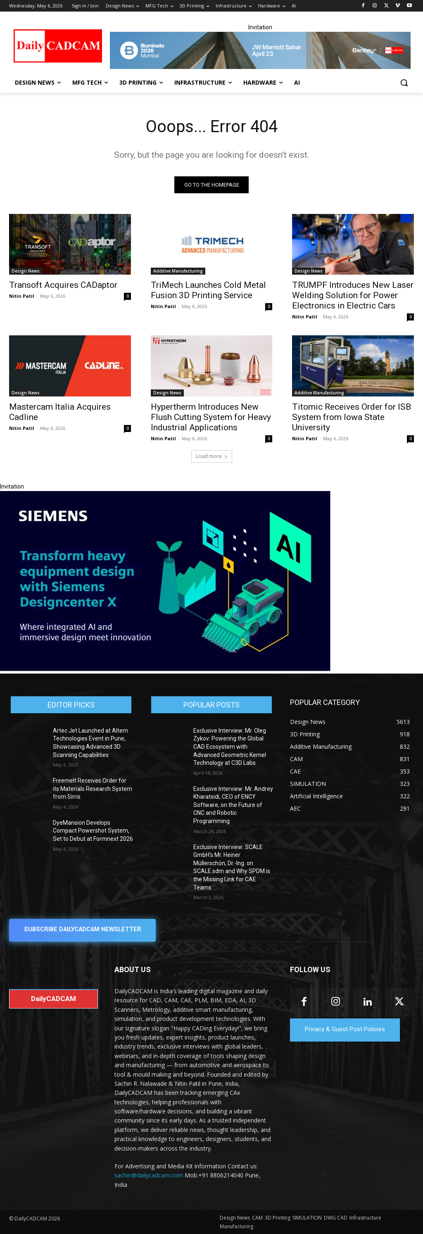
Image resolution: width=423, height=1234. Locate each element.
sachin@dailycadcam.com (148, 1175)
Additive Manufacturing (178, 271)
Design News (26, 271)
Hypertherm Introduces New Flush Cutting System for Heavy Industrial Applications (211, 417)
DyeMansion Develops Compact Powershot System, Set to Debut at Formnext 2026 (93, 831)
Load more (212, 456)
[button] (404, 83)
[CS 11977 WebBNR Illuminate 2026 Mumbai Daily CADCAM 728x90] (260, 50)
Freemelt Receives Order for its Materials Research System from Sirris (92, 789)
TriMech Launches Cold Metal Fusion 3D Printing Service (208, 290)
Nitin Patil (21, 296)
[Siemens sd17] (165, 669)
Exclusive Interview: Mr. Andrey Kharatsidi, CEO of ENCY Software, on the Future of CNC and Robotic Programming (233, 805)
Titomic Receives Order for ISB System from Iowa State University (351, 417)
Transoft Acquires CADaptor (63, 285)
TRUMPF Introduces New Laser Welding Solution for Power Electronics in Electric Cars (352, 295)
